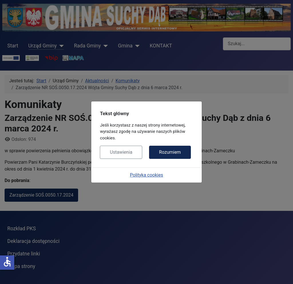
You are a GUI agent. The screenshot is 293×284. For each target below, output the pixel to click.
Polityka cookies (146, 175)
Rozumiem (170, 152)
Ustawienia (121, 152)
